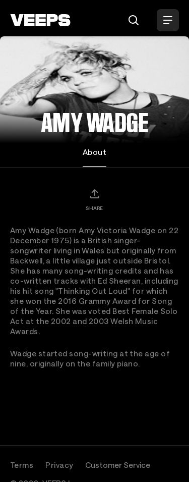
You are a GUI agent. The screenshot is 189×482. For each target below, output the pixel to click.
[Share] (94, 199)
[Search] (133, 20)
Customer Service (117, 464)
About (94, 151)
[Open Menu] (168, 20)
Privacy (59, 464)
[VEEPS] (40, 20)
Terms (21, 464)
